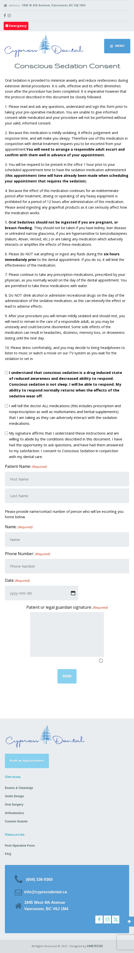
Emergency (16, 26)
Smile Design (14, 796)
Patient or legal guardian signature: (67, 607)
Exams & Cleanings (19, 788)
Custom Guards (16, 821)
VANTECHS (95, 946)
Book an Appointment (27, 761)
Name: (19, 527)
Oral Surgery (14, 804)
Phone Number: (27, 554)
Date (17, 580)
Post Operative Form (20, 845)
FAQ (8, 854)
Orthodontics (14, 813)
